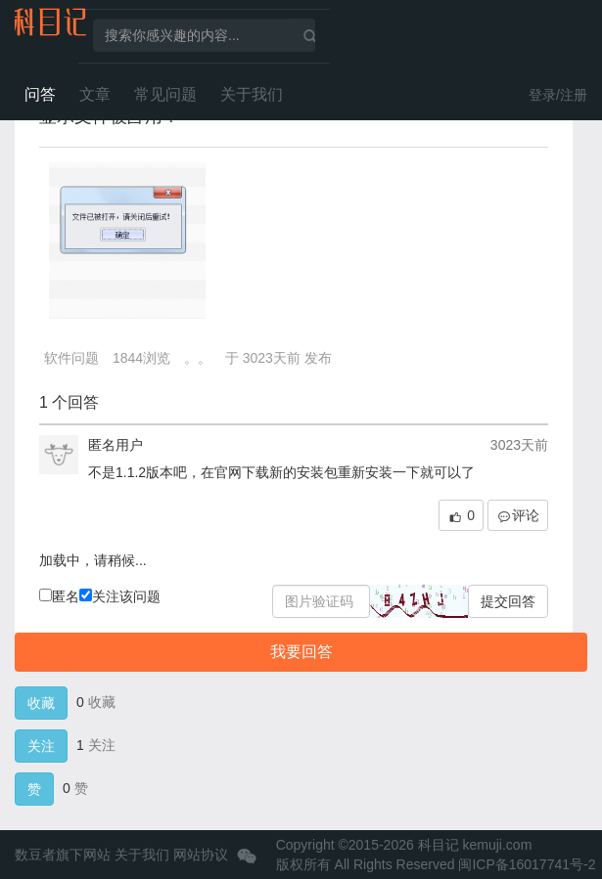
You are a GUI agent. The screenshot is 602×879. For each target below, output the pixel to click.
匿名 (59, 596)
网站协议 (200, 854)
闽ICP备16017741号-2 (526, 864)
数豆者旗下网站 (63, 854)
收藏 (41, 703)
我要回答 (301, 651)
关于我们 (251, 94)
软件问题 (71, 358)
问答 (40, 94)
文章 (95, 94)
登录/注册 (558, 95)
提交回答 (508, 601)
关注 (41, 746)
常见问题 (165, 94)
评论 (517, 515)
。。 (197, 358)
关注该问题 (120, 596)
